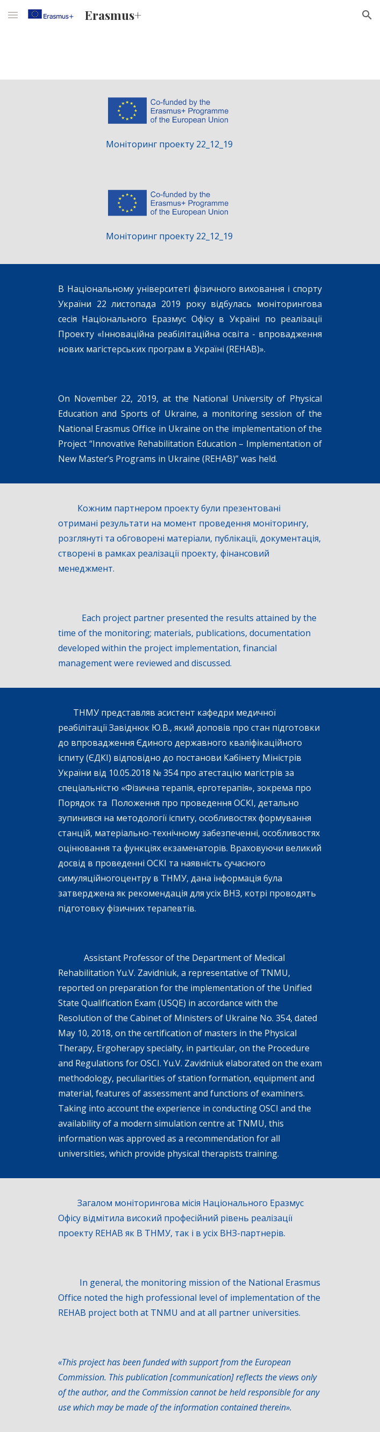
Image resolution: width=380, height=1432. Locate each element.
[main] (190, 144)
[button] (13, 15)
